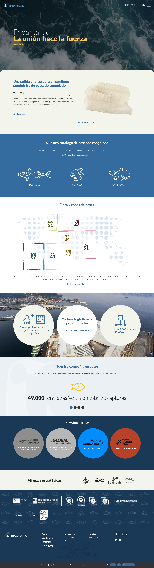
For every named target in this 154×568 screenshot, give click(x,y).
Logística (47, 541)
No (119, 565)
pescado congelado (44, 38)
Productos (47, 537)
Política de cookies (128, 565)
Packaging (47, 545)
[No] (152, 565)
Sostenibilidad (70, 537)
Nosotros (70, 534)
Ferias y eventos (71, 540)
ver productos (18, 44)
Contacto (94, 534)
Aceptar (113, 565)
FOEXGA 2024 (93, 537)
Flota (44, 534)
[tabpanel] (77, 391)
